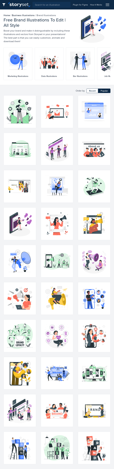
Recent (92, 90)
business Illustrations (23, 15)
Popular (104, 90)
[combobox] (52, 5)
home (7, 15)
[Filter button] (4, 4)
